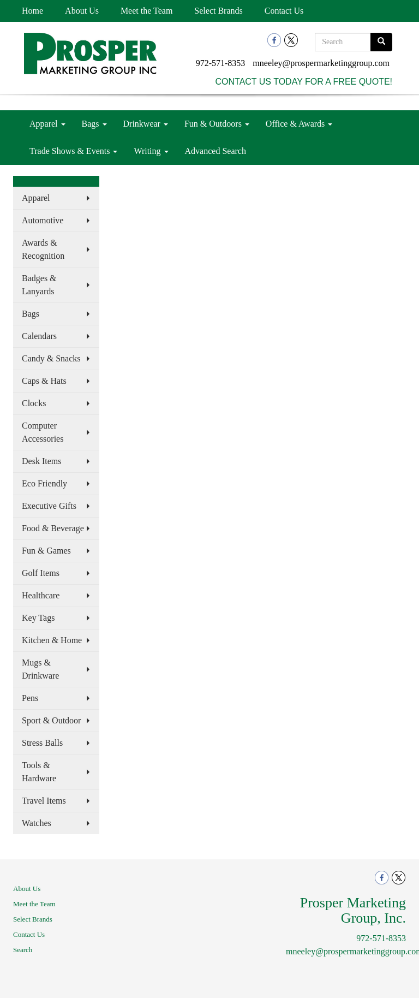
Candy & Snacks (51, 358)
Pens (30, 698)
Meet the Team (146, 10)
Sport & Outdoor (51, 720)
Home (32, 10)
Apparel (47, 123)
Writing (151, 151)
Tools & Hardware (39, 772)
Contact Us (284, 10)
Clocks (34, 403)
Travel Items (44, 800)
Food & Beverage (53, 528)
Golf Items (40, 573)
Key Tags (38, 617)
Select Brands (218, 10)
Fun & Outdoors (216, 123)
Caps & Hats (44, 380)
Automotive (42, 220)
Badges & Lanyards (39, 285)
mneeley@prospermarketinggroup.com (321, 63)
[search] (381, 42)
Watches (36, 823)
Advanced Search (215, 151)
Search (22, 950)
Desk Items (41, 461)
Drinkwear (145, 123)
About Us (82, 10)
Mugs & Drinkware (40, 669)
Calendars (39, 336)
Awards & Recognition (43, 249)
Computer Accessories (42, 432)
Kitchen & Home (52, 640)
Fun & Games (46, 550)
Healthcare (40, 595)
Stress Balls (42, 742)
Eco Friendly (44, 483)
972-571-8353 (221, 63)
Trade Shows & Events (73, 151)
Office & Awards (299, 123)
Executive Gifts (49, 505)
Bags (94, 123)
